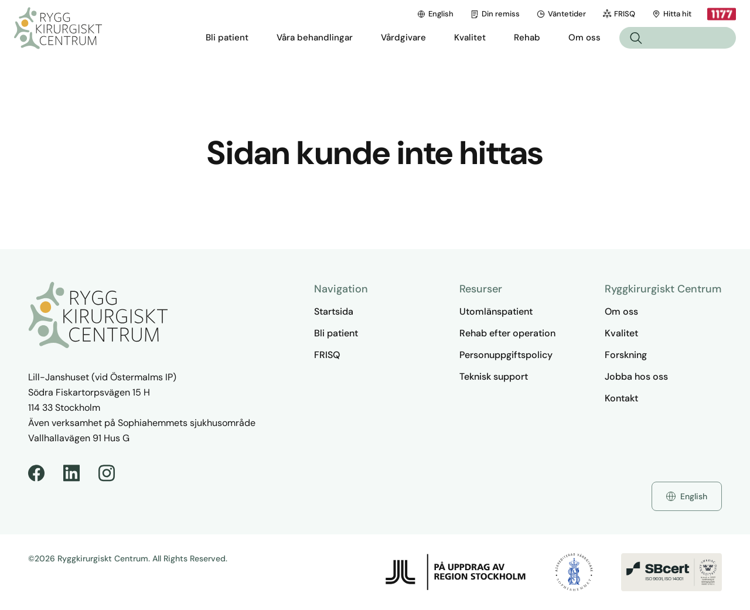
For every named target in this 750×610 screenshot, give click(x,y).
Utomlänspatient (496, 311)
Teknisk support (493, 376)
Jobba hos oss (636, 376)
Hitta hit (671, 14)
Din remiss (495, 14)
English (435, 14)
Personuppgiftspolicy (506, 355)
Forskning (626, 355)
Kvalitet (621, 333)
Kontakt (621, 398)
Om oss (621, 311)
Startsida (333, 311)
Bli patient (336, 333)
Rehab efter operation (507, 333)
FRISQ (618, 14)
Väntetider (561, 14)
